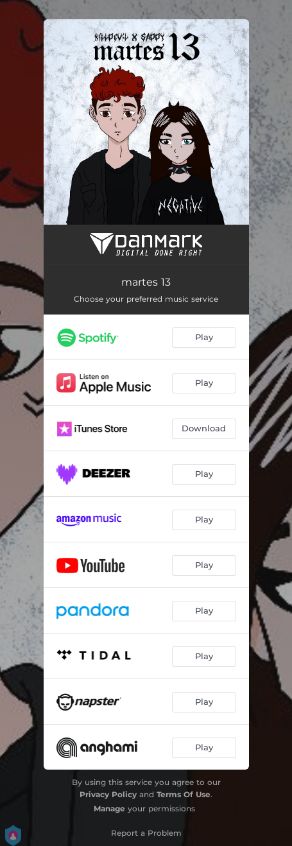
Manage (109, 808)
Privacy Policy (108, 794)
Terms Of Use (183, 794)
